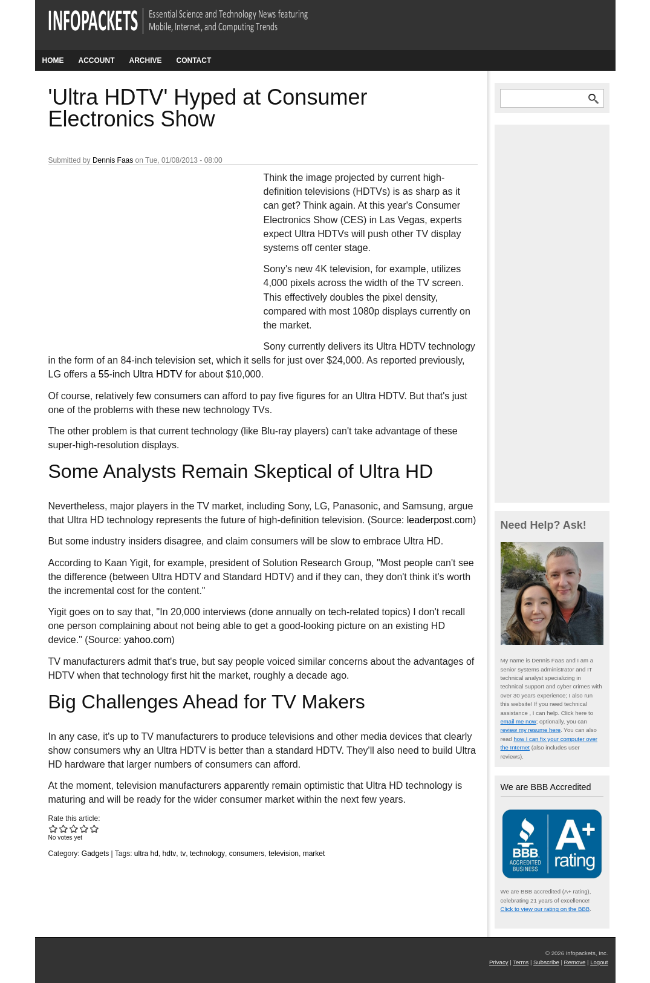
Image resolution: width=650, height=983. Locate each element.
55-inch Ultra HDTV (141, 374)
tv (183, 853)
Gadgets (95, 853)
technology (207, 853)
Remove (575, 962)
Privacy (498, 962)
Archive (145, 60)
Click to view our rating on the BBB (545, 909)
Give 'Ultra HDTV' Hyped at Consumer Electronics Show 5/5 (94, 828)
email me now (518, 721)
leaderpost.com (440, 520)
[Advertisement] (139, 251)
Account (97, 60)
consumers (247, 853)
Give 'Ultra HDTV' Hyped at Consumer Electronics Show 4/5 (84, 828)
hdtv (170, 853)
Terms (520, 962)
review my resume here (531, 730)
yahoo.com (147, 640)
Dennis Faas (113, 160)
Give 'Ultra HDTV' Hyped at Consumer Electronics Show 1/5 (53, 828)
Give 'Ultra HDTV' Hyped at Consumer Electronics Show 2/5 (64, 828)
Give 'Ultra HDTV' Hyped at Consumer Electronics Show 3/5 (74, 828)
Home (53, 60)
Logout (599, 962)
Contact (194, 60)
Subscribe (546, 962)
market (314, 853)
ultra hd (146, 853)
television (283, 853)
